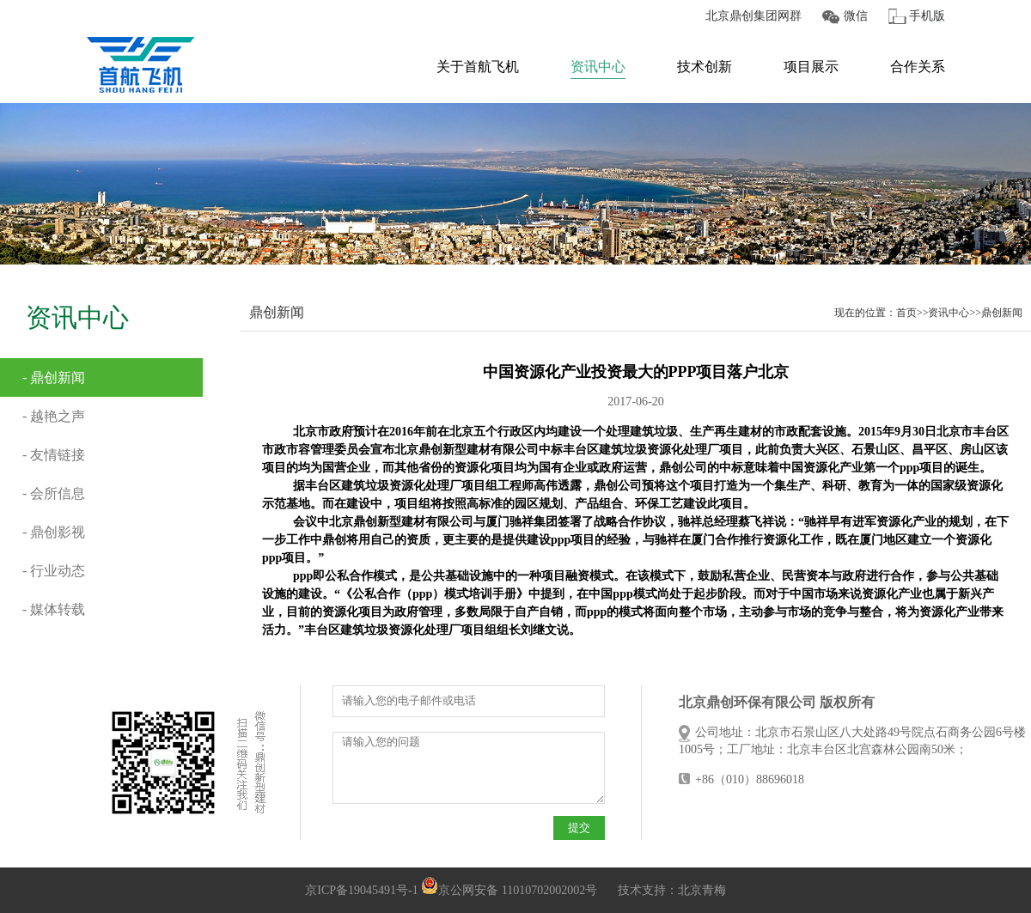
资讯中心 (597, 66)
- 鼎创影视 (53, 532)
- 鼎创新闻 (53, 377)
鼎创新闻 (1001, 313)
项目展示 (811, 66)
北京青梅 (702, 890)
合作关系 (917, 66)
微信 (856, 15)
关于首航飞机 (477, 66)
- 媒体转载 (53, 609)
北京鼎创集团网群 (753, 15)
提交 (579, 827)
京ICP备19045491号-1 (361, 890)
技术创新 (704, 66)
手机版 (927, 15)
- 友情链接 (53, 454)
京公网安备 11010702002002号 (509, 890)
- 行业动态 (53, 570)
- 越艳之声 (53, 416)
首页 (906, 313)
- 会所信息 (53, 493)
